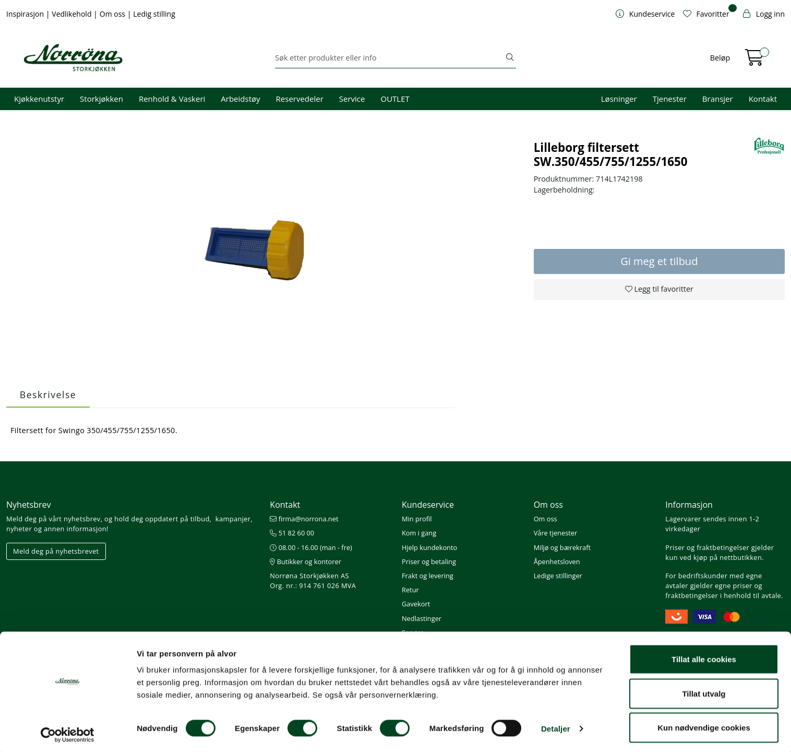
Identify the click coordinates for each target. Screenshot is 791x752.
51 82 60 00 (292, 533)
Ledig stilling (154, 14)
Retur (410, 589)
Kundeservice (428, 504)
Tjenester (670, 98)
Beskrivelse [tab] (48, 394)
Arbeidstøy (240, 98)
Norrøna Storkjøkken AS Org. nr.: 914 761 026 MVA (313, 580)
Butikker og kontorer (305, 561)
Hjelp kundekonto (429, 547)
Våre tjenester (556, 533)
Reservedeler (299, 98)
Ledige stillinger (558, 575)
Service (352, 98)
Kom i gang (419, 533)
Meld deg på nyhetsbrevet (56, 551)
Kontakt (763, 98)
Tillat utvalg (703, 690)
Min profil (417, 518)
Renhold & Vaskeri (172, 98)
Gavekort (416, 603)
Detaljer (555, 725)
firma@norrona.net (304, 518)
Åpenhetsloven (557, 561)
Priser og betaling (429, 561)
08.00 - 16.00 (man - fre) (311, 547)
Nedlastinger (421, 618)
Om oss (113, 14)
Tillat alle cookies (704, 655)
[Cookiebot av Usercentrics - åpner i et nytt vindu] (67, 731)
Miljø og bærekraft (562, 547)
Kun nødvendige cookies (703, 724)
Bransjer (717, 98)
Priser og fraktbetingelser (707, 547)
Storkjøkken (101, 98)
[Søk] (389, 57)
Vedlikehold (72, 14)
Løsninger (619, 98)
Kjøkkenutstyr (39, 98)
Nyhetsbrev (28, 504)
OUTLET (394, 98)
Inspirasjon (26, 14)
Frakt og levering (427, 575)
